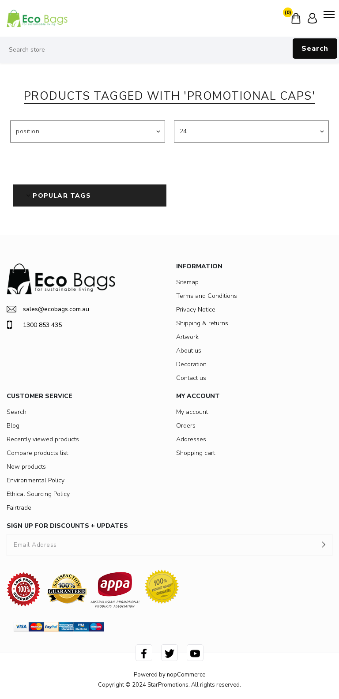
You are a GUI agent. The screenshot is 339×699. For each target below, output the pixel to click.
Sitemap (187, 282)
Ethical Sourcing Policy (38, 494)
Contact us (191, 378)
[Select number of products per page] (251, 131)
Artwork (187, 337)
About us (188, 350)
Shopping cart (195, 453)
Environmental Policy (35, 480)
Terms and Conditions (206, 296)
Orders (186, 425)
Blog (13, 425)
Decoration (191, 364)
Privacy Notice (195, 309)
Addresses (191, 439)
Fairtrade (19, 508)
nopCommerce (186, 675)
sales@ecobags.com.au (48, 309)
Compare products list (37, 453)
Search (314, 48)
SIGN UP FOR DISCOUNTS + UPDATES (67, 526)
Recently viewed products (43, 439)
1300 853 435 (34, 324)
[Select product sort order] (87, 131)
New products (26, 466)
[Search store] (169, 50)
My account (192, 412)
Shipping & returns (202, 323)
